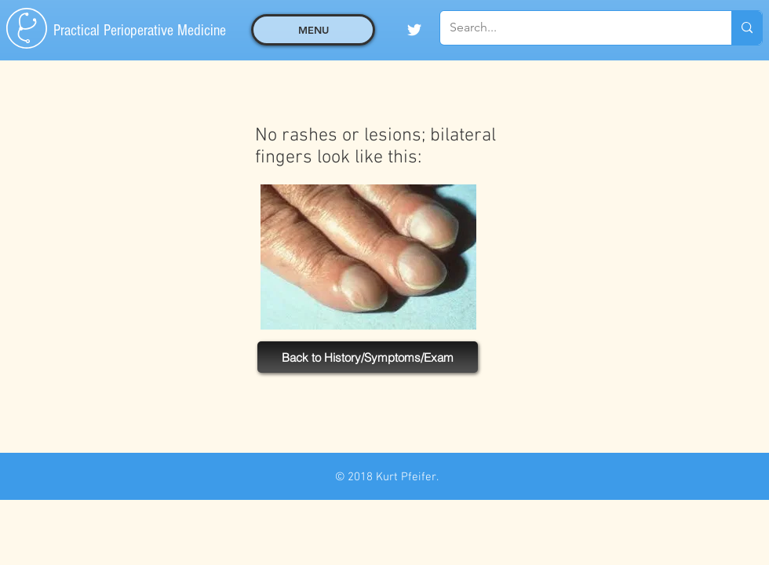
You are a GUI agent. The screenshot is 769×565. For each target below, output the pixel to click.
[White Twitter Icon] (414, 29)
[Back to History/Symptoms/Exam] (367, 357)
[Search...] (574, 28)
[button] (313, 30)
